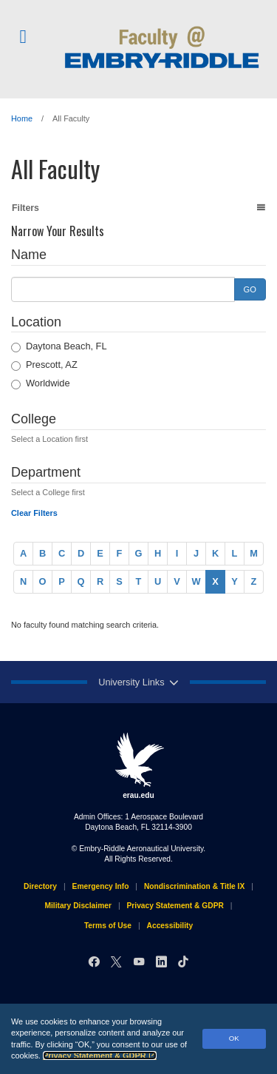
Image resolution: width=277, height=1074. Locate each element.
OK (234, 1038)
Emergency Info (100, 886)
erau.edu (139, 765)
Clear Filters (34, 513)
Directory (40, 886)
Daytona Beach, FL (59, 346)
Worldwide (40, 383)
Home (22, 118)
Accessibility (170, 926)
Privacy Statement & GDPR (100, 1055)
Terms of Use (107, 926)
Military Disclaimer (77, 906)
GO (250, 289)
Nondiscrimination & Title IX (194, 886)
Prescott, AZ (44, 365)
